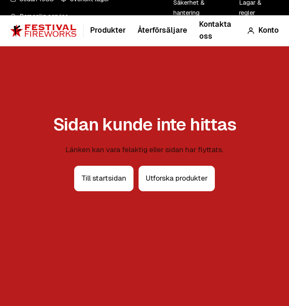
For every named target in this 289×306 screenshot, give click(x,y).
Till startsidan (103, 178)
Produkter (108, 30)
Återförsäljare (162, 30)
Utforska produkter (177, 178)
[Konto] (263, 31)
